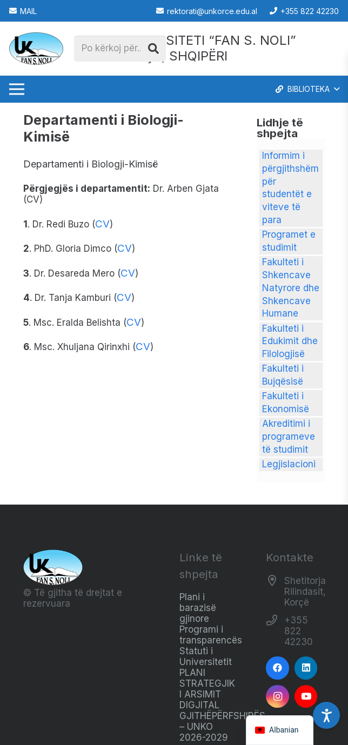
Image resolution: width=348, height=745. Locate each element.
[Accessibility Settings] (326, 715)
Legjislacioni (289, 464)
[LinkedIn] (306, 668)
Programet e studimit (289, 241)
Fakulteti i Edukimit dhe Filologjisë (290, 341)
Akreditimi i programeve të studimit (288, 436)
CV (102, 224)
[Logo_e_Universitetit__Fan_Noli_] (36, 48)
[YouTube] (306, 696)
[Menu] (16, 89)
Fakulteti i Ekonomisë (285, 402)
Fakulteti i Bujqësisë (283, 375)
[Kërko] (153, 48)
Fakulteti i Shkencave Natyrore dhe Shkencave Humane (290, 288)
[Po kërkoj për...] (120, 49)
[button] (306, 89)
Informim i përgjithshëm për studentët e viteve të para (290, 187)
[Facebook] (277, 668)
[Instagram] (277, 696)
